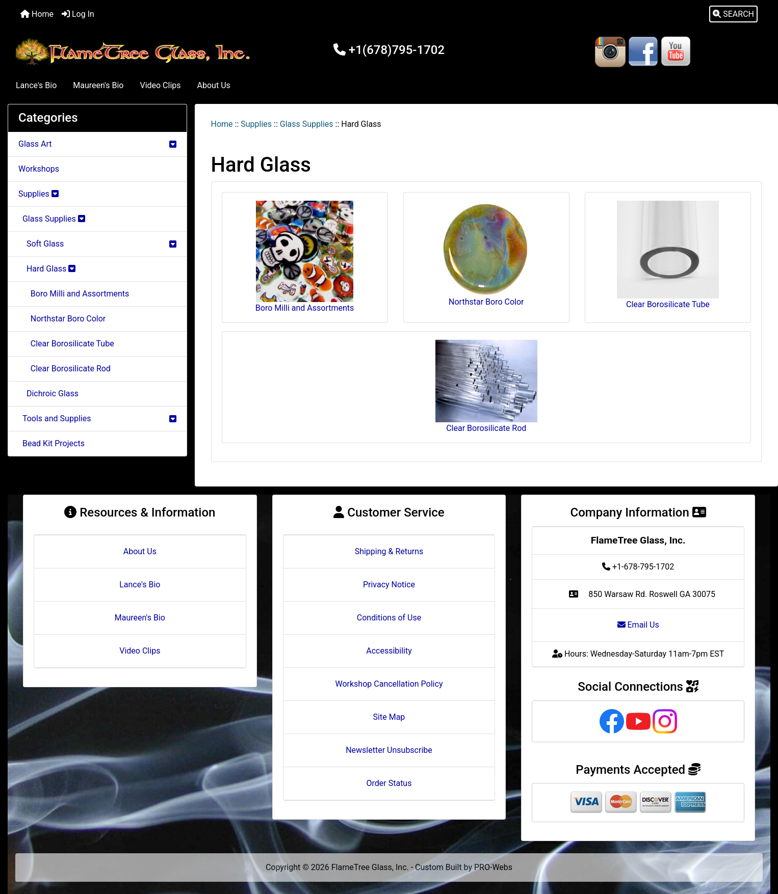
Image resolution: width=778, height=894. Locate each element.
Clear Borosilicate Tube (66, 343)
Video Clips (160, 85)
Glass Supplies (306, 124)
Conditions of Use (389, 617)
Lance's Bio (36, 85)
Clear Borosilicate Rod (64, 368)
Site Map (389, 717)
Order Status (389, 783)
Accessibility (389, 651)
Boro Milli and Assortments (73, 294)
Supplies (256, 124)
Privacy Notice (389, 584)
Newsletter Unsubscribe (389, 750)
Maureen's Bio (98, 85)
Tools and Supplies (97, 418)
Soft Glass (97, 244)
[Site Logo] (135, 51)
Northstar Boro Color (62, 318)
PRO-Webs (493, 867)
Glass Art (97, 144)
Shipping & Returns (389, 551)
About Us (213, 85)
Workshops (38, 169)
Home (37, 14)
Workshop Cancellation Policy (389, 684)
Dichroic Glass (48, 393)
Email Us (638, 625)
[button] (733, 14)
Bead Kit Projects (51, 443)
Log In (78, 14)
